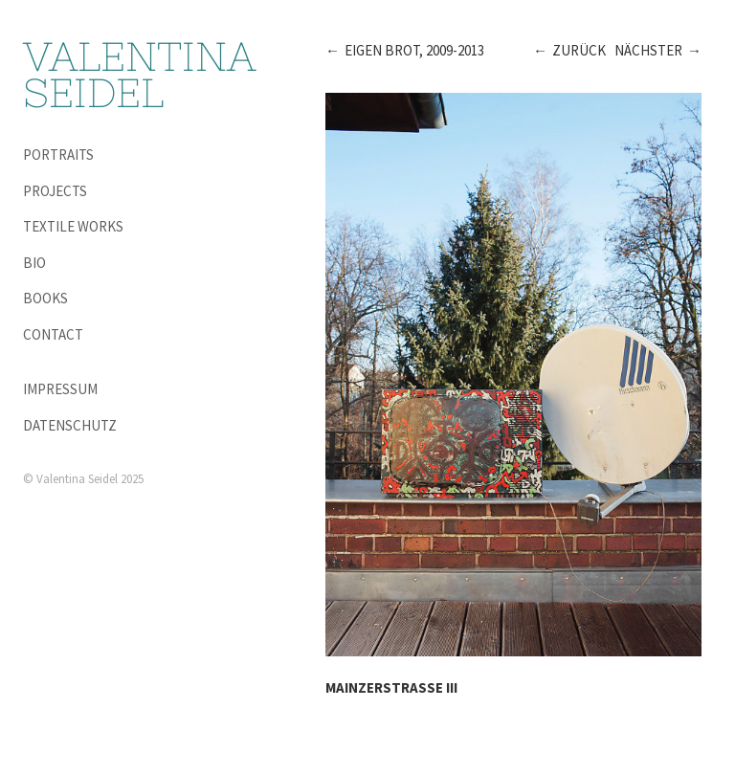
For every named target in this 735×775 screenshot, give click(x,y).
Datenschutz (70, 425)
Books (45, 298)
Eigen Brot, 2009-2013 (414, 50)
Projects (55, 191)
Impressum (60, 389)
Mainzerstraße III (391, 687)
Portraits (58, 154)
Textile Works (73, 226)
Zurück (579, 50)
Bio (34, 263)
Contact (53, 334)
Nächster (648, 50)
